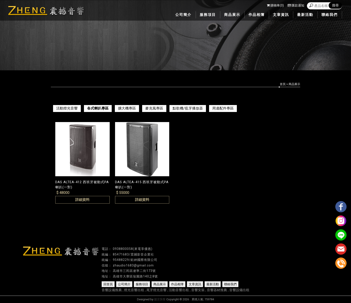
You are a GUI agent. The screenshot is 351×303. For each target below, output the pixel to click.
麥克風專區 (154, 108)
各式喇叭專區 (98, 108)
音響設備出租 (239, 290)
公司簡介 (124, 284)
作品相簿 (177, 284)
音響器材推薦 (217, 290)
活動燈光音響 (67, 108)
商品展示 (159, 284)
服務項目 (142, 284)
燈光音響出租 (134, 290)
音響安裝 (198, 290)
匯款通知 (296, 5)
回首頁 (108, 284)
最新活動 (212, 284)
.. (190, 299)
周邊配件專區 (223, 108)
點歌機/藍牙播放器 (188, 108)
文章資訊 (195, 284)
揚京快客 (160, 299)
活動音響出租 (179, 290)
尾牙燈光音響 (156, 290)
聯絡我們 (230, 284)
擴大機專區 (127, 108)
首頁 (283, 84)
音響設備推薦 (112, 290)
